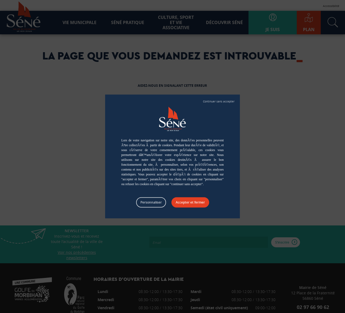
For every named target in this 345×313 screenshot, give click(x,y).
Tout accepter (190, 202)
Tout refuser (218, 101)
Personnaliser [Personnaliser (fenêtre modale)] (151, 202)
